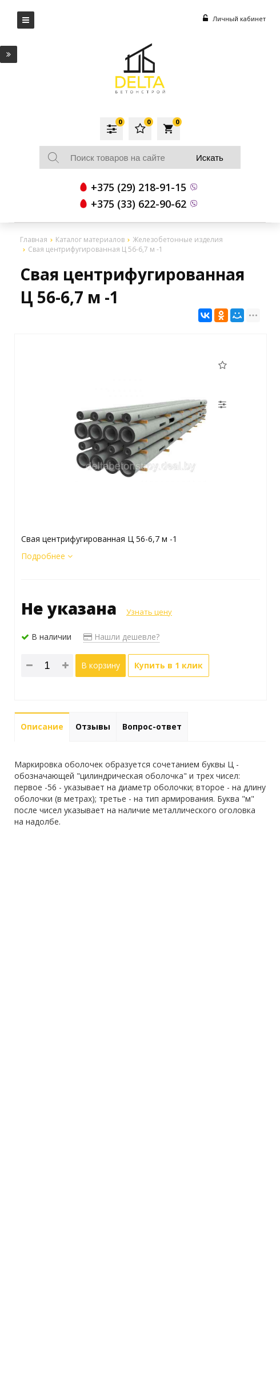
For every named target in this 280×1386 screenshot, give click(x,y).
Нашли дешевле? (121, 636)
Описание (42, 726)
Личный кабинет (234, 18)
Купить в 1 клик (168, 665)
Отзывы (92, 726)
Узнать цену (149, 612)
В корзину (100, 665)
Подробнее (47, 556)
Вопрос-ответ (152, 726)
